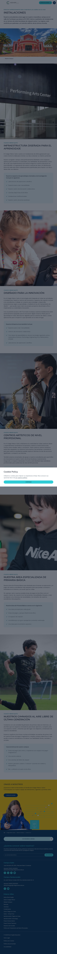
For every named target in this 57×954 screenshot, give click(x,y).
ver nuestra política (21, 478)
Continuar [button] (28, 482)
